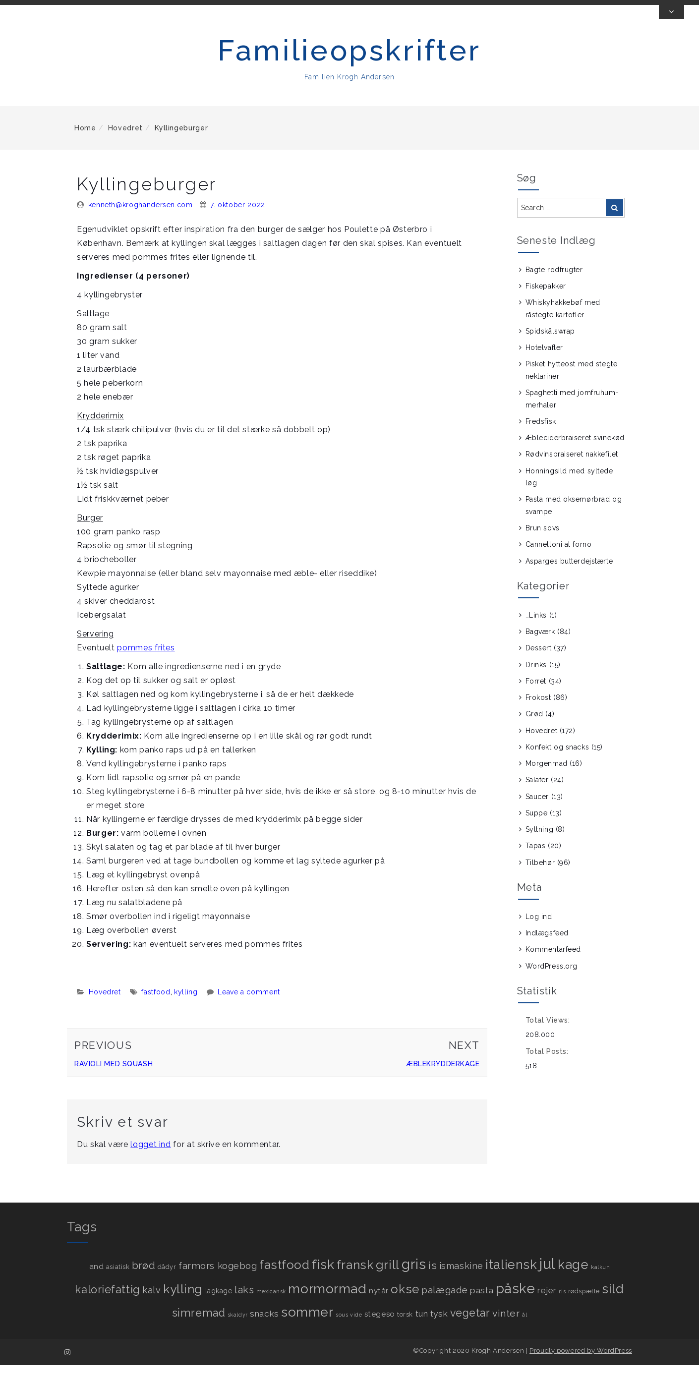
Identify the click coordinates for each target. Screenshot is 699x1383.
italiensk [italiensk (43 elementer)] (511, 1282)
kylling (185, 1010)
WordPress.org (551, 984)
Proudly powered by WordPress (580, 1368)
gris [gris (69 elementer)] (414, 1282)
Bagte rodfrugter (554, 287)
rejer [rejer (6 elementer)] (547, 1309)
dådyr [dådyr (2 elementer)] (167, 1285)
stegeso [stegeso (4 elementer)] (379, 1332)
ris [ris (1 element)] (562, 1310)
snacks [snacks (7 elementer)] (264, 1332)
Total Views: (548, 1038)
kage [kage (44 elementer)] (573, 1282)
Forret (535, 699)
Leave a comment (249, 1010)
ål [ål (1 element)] (524, 1333)
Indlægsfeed (547, 951)
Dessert (538, 666)
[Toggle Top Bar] (671, 30)
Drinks (536, 683)
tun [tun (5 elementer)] (421, 1332)
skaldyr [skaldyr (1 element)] (238, 1333)
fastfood (155, 1010)
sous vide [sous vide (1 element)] (349, 1333)
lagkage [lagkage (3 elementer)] (219, 1309)
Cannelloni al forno (558, 563)
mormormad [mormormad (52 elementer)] (327, 1307)
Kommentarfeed (553, 968)
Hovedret (125, 146)
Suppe (536, 831)
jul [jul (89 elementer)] (547, 1282)
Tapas (535, 864)
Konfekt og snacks (557, 765)
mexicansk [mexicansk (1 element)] (271, 1310)
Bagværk (540, 650)
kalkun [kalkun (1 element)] (600, 1285)
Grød (534, 732)
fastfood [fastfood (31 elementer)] (284, 1283)
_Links (536, 633)
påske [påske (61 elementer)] (515, 1307)
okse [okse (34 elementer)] (405, 1307)
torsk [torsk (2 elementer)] (405, 1332)
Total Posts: (548, 1069)
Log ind (538, 935)
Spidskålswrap (550, 349)
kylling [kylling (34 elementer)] (183, 1307)
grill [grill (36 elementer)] (388, 1282)
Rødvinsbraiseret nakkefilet (571, 472)
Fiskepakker (545, 304)
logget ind (150, 1162)
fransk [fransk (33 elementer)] (355, 1283)
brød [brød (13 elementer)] (143, 1284)
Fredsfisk (540, 440)
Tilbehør (540, 880)
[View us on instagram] (621, 11)
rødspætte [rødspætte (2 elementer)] (584, 1309)
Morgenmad (546, 782)
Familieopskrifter (349, 68)
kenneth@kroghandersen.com (140, 223)
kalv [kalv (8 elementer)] (151, 1308)
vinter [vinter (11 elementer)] (506, 1331)
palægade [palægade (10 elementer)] (444, 1308)
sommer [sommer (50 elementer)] (307, 1330)
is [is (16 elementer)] (432, 1283)
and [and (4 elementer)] (96, 1284)
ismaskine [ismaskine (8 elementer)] (461, 1284)
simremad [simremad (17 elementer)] (198, 1331)
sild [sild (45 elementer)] (613, 1307)
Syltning (539, 848)
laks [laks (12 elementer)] (244, 1308)
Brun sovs (542, 546)
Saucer (537, 814)
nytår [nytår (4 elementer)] (379, 1309)
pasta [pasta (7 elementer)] (481, 1309)
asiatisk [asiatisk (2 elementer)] (117, 1285)
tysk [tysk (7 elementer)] (439, 1332)
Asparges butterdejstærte (569, 579)
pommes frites (146, 666)
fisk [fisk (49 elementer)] (323, 1282)
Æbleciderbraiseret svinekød (575, 456)
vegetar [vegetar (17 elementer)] (470, 1331)
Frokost (538, 716)
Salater (537, 798)
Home (85, 146)
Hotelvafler (544, 366)
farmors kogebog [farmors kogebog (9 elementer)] (217, 1284)
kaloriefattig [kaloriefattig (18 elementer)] (107, 1308)
